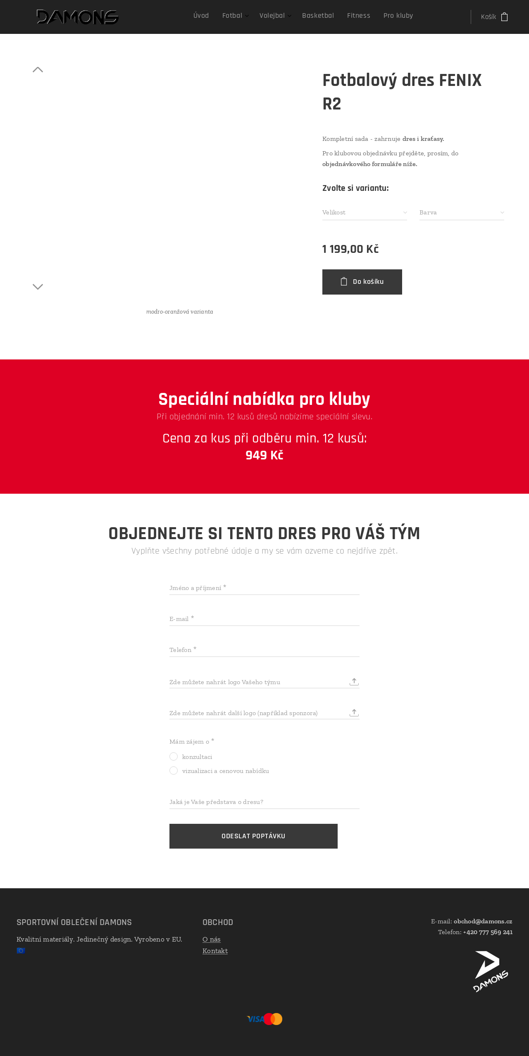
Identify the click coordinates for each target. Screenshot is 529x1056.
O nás (212, 939)
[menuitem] (336, 17)
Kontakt (215, 951)
